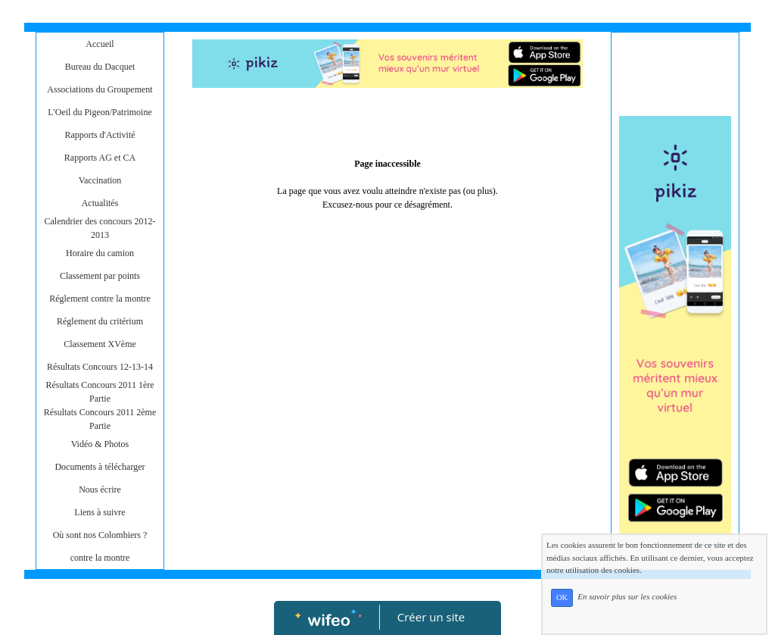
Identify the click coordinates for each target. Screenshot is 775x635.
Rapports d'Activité (99, 135)
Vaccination (100, 180)
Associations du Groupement (99, 89)
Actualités (100, 203)
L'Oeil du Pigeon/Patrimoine (99, 112)
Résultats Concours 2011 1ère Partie (99, 392)
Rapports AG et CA (99, 157)
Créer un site (431, 616)
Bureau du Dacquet (100, 66)
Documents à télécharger (99, 466)
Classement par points (100, 276)
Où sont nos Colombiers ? (100, 535)
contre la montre (100, 557)
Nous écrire (100, 489)
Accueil (100, 44)
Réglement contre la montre (100, 298)
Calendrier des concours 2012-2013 (100, 228)
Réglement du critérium (100, 321)
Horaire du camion (100, 253)
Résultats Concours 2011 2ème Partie (100, 419)
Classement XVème (100, 344)
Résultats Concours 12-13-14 (100, 366)
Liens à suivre (99, 512)
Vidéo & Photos (100, 444)
